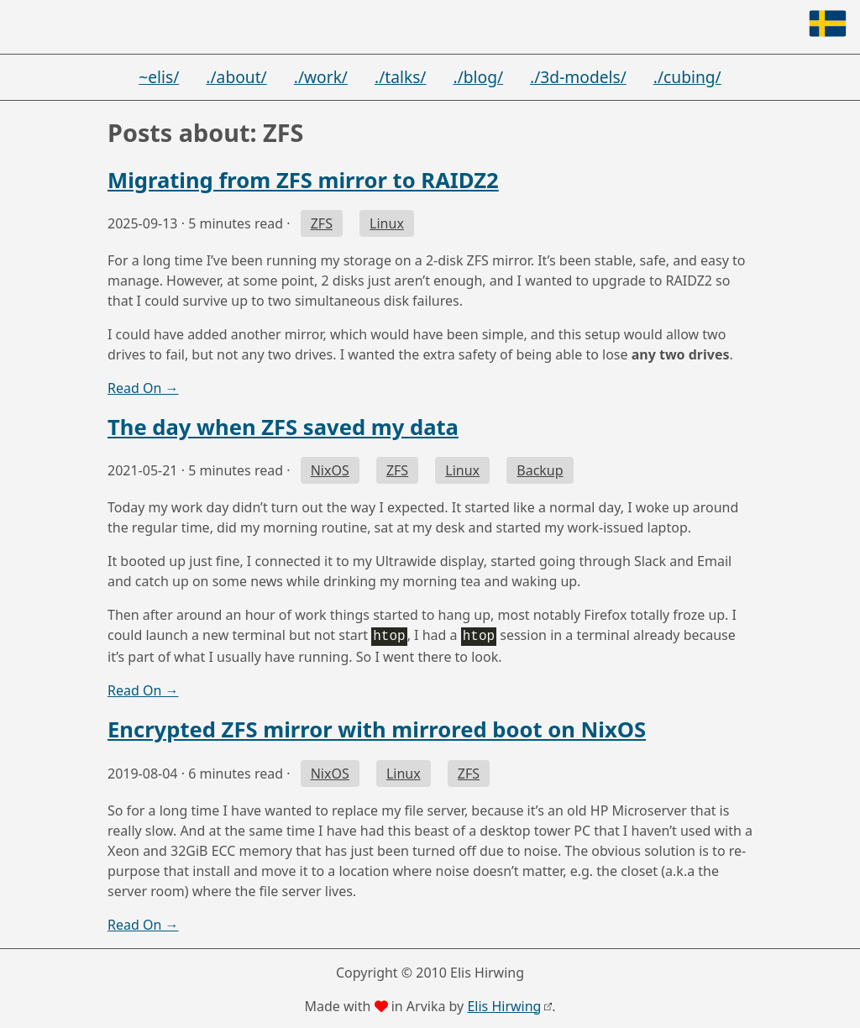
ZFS (322, 223)
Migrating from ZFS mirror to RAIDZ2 (303, 180)
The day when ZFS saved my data (283, 427)
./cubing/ (687, 77)
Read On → (143, 388)
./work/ (321, 77)
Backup (540, 470)
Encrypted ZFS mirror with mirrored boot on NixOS (377, 727)
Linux (387, 223)
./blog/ (479, 77)
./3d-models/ (578, 77)
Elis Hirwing (504, 1004)
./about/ (236, 77)
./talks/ (401, 77)
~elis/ (159, 77)
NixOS (330, 470)
